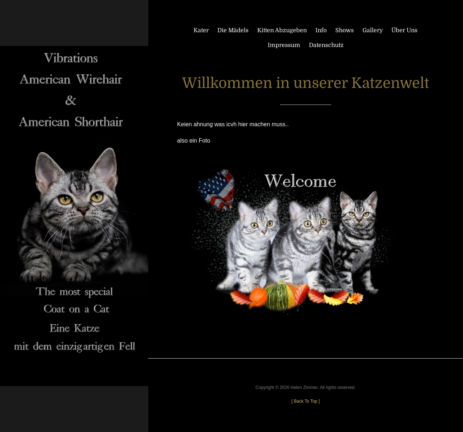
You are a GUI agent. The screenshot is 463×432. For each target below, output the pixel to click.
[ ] (306, 401)
